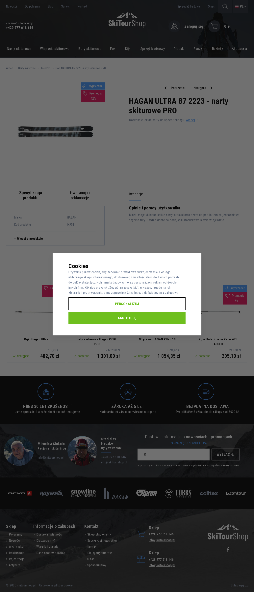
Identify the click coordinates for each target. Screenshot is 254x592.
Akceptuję (127, 318)
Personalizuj (127, 304)
